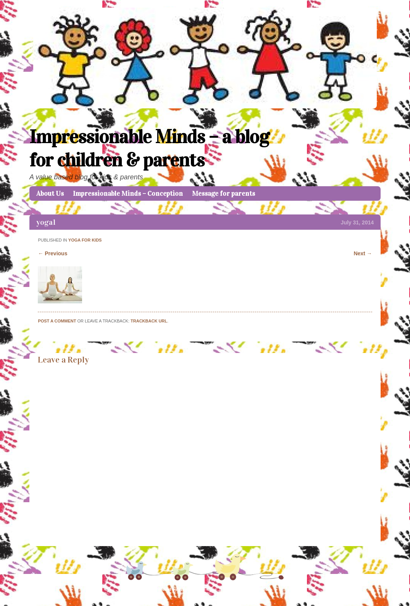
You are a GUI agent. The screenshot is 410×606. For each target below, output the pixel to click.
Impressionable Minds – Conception (128, 193)
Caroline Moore (256, 589)
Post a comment (57, 321)
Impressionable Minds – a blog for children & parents (149, 148)
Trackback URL (149, 321)
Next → (363, 253)
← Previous (52, 253)
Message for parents (223, 193)
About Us (50, 193)
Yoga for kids (85, 240)
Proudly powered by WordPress (168, 589)
